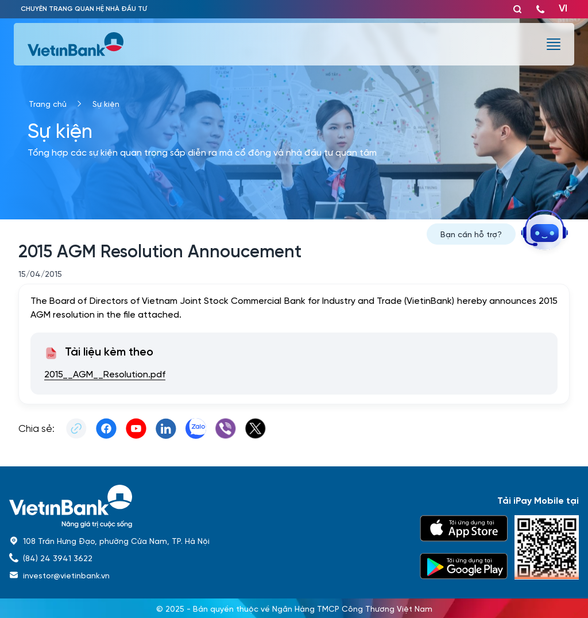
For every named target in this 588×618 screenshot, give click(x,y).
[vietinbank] (76, 44)
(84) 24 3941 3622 (57, 558)
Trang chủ (48, 103)
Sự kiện (105, 103)
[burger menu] (553, 44)
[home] (207, 506)
